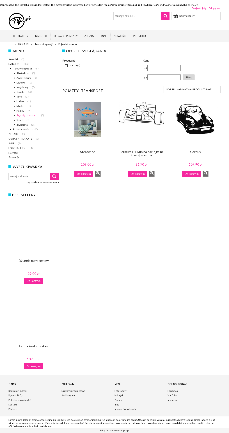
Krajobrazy (22, 87)
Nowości (13, 152)
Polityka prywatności (19, 400)
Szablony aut (68, 395)
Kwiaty (20, 91)
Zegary (118, 400)
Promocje (13, 157)
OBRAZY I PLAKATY (20, 138)
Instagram (173, 400)
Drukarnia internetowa (73, 390)
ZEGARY (13, 134)
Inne (19, 96)
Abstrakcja (23, 73)
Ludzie (20, 101)
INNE (11, 143)
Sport (20, 119)
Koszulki (13, 59)
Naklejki (119, 395)
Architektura (24, 77)
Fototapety (121, 390)
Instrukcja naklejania (125, 409)
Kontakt (12, 404)
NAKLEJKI (14, 63)
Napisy (20, 110)
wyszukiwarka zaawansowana (43, 182)
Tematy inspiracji (22, 68)
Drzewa (21, 82)
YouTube (172, 395)
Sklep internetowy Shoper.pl (114, 430)
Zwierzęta (22, 124)
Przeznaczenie (21, 129)
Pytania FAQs (15, 395)
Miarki (20, 105)
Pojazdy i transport (27, 115)
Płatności (13, 409)
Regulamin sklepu (17, 390)
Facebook (173, 390)
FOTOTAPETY (16, 148)
